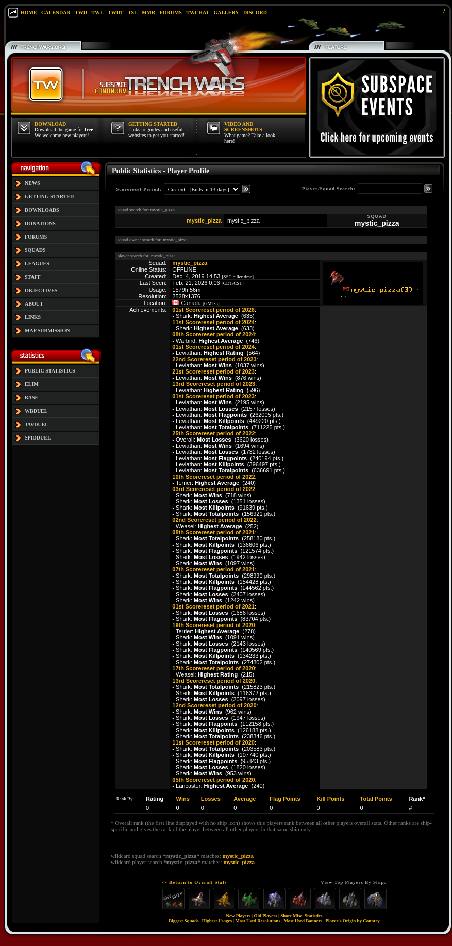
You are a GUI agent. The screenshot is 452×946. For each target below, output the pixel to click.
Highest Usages (217, 920)
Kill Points (331, 799)
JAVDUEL (36, 424)
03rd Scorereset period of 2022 (213, 489)
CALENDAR (56, 12)
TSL (133, 12)
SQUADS (35, 250)
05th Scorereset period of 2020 (213, 779)
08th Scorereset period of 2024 (213, 334)
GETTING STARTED (49, 196)
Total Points (376, 799)
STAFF (33, 277)
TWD (81, 12)
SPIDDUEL (38, 438)
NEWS (32, 183)
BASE (31, 397)
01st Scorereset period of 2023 (213, 396)
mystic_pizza (204, 220)
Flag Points (285, 799)
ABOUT (34, 304)
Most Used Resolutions (257, 920)
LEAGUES (37, 263)
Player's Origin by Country (353, 920)
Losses (211, 799)
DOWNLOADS (42, 210)
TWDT (116, 12)
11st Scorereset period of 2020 (213, 742)
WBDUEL (36, 411)
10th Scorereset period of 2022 (213, 477)
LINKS (33, 317)
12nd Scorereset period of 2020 (214, 705)
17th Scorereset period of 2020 (213, 668)
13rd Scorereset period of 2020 (213, 681)
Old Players (265, 915)
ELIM (32, 384)
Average (244, 799)
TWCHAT (197, 12)
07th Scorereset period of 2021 (213, 569)
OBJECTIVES (41, 290)
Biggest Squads (183, 920)
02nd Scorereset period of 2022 (214, 520)
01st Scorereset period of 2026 (213, 310)
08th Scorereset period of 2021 (213, 532)
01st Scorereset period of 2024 (213, 347)
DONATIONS (40, 223)
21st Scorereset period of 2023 (213, 371)
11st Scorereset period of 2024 (213, 322)
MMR (148, 12)
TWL (97, 12)
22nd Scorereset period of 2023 (214, 359)
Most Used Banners (302, 920)
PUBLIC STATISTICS (50, 371)
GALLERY (226, 12)
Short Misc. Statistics (301, 915)
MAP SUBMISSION (47, 330)
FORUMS (171, 12)
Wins (183, 799)
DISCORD (255, 12)
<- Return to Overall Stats (194, 882)
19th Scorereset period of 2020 (213, 625)
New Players (238, 915)
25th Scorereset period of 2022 (213, 433)
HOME (29, 12)
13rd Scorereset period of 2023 (213, 384)
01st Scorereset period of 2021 (213, 606)
